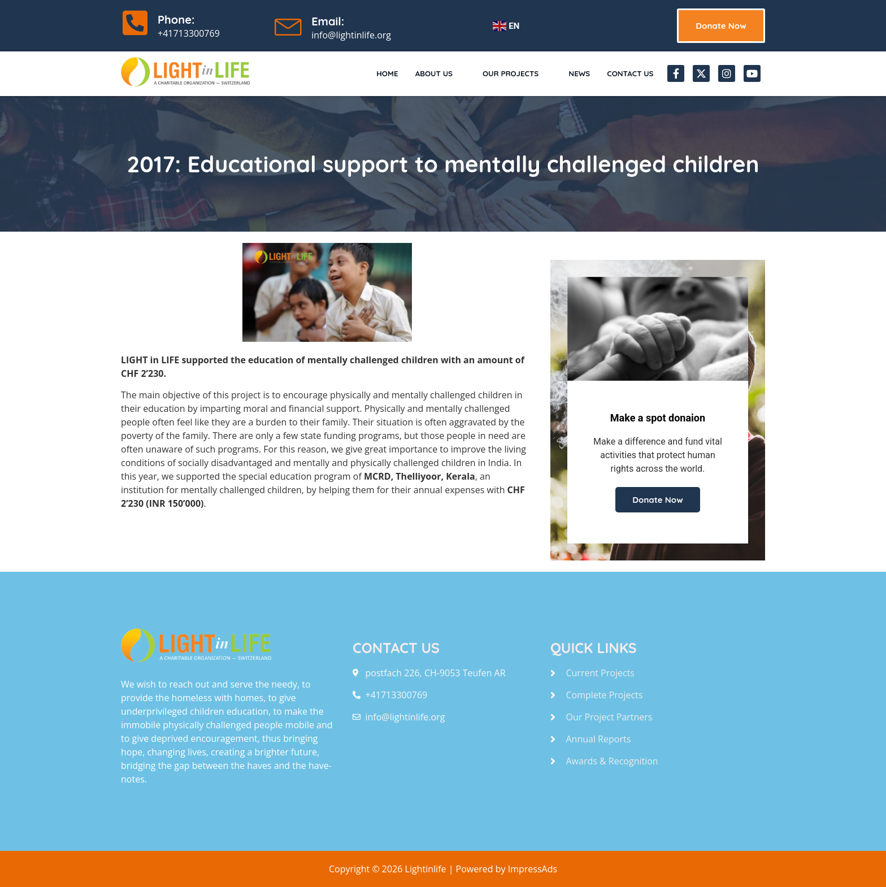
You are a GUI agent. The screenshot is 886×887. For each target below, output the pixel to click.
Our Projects (503, 73)
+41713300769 (189, 33)
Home (366, 73)
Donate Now (657, 499)
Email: (327, 21)
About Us (421, 73)
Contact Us (627, 73)
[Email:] (289, 24)
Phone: (176, 19)
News (573, 73)
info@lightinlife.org (351, 35)
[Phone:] (135, 22)
